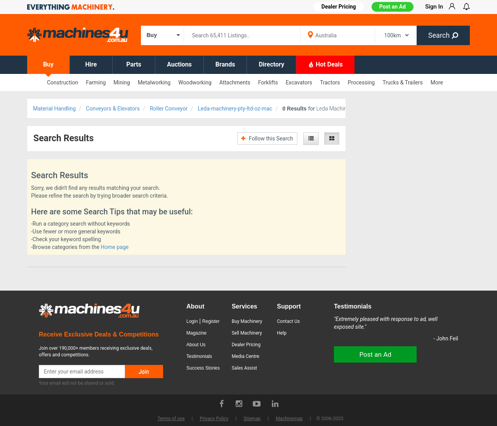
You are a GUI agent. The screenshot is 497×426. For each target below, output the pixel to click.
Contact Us (288, 321)
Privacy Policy (214, 418)
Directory (271, 64)
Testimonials (199, 356)
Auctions (179, 64)
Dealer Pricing (246, 344)
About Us (195, 344)
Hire (91, 64)
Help (282, 333)
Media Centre (245, 356)
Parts (133, 64)
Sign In (434, 6)
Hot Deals (325, 64)
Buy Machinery (247, 321)
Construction (62, 82)
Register (211, 321)
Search (443, 35)
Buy (48, 64)
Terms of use (171, 418)
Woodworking (194, 82)
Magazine (196, 333)
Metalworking (154, 82)
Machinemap (289, 418)
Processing (361, 82)
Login (192, 321)
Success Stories (203, 368)
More (437, 82)
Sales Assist (244, 368)
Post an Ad (392, 7)
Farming (96, 82)
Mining (121, 82)
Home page (115, 247)
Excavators (299, 82)
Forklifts (268, 82)
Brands (225, 64)
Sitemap (252, 418)
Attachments (234, 82)
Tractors (330, 82)
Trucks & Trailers (402, 82)
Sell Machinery (247, 333)
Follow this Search (267, 138)
